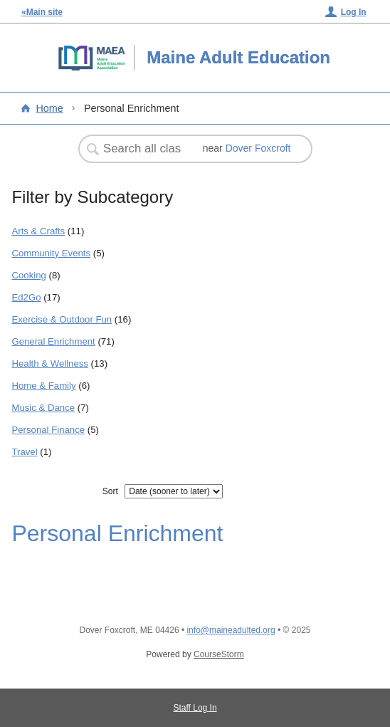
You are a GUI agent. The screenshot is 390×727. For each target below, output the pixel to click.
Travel (24, 451)
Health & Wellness (49, 363)
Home (49, 108)
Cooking (28, 275)
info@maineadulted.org (230, 630)
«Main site (42, 12)
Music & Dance (43, 407)
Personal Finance (48, 429)
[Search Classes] (144, 149)
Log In (354, 12)
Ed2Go (26, 297)
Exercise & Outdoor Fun (61, 319)
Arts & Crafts (38, 231)
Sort (110, 491)
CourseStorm (219, 654)
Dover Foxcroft (258, 148)
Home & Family (43, 385)
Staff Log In (194, 708)
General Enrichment (53, 341)
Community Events (50, 253)
